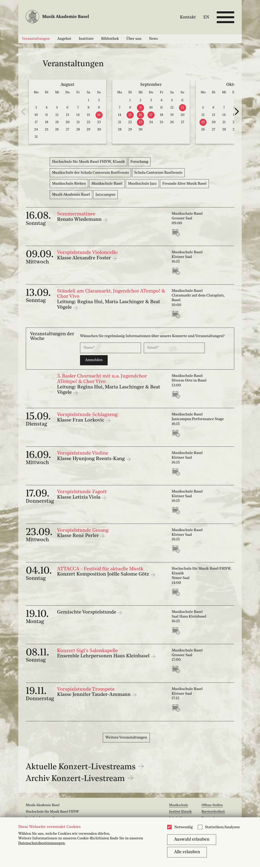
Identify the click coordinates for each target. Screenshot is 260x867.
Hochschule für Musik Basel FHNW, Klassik (88, 162)
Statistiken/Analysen (222, 827)
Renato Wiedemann (80, 219)
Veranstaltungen (36, 39)
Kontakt (188, 17)
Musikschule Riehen (69, 183)
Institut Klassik (180, 811)
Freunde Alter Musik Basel (184, 183)
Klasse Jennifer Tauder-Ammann (94, 694)
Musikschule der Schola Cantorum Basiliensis (90, 173)
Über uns (133, 39)
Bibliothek (110, 39)
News (153, 39)
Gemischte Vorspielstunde (87, 612)
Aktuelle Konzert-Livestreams (85, 767)
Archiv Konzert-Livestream (79, 779)
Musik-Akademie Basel (71, 194)
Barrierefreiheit (213, 811)
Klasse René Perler (78, 535)
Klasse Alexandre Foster (84, 258)
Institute (86, 39)
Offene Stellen (212, 805)
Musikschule (178, 805)
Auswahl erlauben (191, 839)
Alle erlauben (187, 852)
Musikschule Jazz (142, 183)
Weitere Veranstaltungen (126, 737)
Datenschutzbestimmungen (41, 843)
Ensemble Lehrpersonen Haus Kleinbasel (104, 656)
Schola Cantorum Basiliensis (158, 173)
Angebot (64, 39)
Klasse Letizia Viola (79, 497)
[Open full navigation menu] (225, 17)
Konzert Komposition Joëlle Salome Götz (103, 574)
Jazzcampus (105, 194)
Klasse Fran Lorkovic (81, 420)
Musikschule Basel (106, 183)
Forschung (139, 162)
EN (206, 17)
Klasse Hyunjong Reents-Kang (91, 458)
